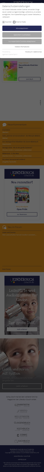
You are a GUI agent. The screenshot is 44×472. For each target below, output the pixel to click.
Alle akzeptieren (22, 28)
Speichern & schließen (22, 35)
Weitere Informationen (22, 47)
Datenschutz (38, 52)
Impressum (29, 52)
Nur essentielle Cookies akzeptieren (22, 41)
